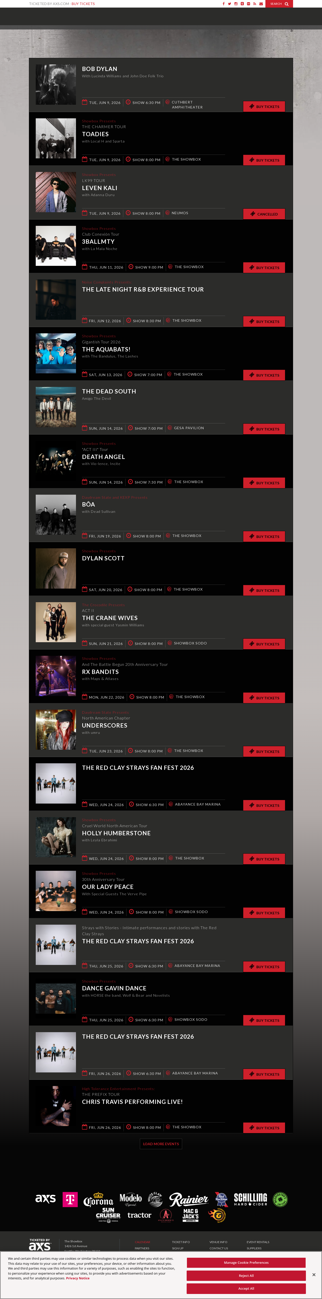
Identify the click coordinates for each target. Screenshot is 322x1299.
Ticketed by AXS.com (156, 37)
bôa (88, 505)
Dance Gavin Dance (114, 988)
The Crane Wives (110, 618)
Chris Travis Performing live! (132, 1102)
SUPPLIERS (254, 1248)
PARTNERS (142, 1248)
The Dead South (109, 391)
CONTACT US (219, 1248)
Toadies (95, 134)
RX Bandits (100, 672)
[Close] (313, 1274)
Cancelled (264, 214)
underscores (105, 726)
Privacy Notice (78, 1278)
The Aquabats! (106, 349)
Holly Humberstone (116, 833)
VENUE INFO (218, 1242)
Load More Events (161, 1144)
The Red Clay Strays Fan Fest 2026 (138, 767)
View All (285, 36)
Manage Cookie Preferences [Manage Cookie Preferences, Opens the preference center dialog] (246, 1262)
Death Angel (103, 457)
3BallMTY (98, 242)
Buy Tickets (83, 4)
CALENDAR (142, 1242)
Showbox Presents (36, 14)
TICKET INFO (181, 1242)
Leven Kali (99, 188)
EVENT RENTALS (258, 1242)
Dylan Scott (103, 558)
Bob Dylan (99, 68)
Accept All (246, 1288)
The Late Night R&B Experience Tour (143, 289)
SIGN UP (177, 1248)
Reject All (246, 1275)
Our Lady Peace (108, 887)
